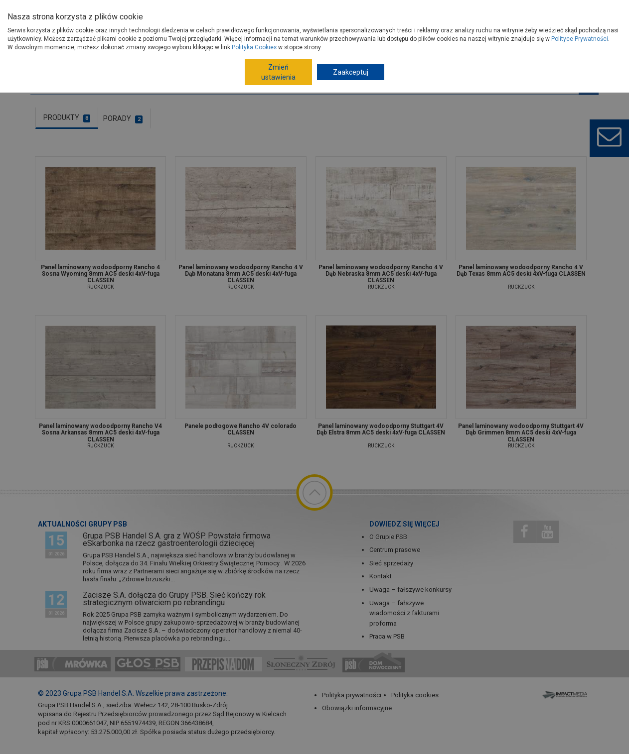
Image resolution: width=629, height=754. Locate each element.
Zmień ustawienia (278, 72)
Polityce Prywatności (579, 38)
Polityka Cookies (254, 47)
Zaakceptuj (350, 72)
